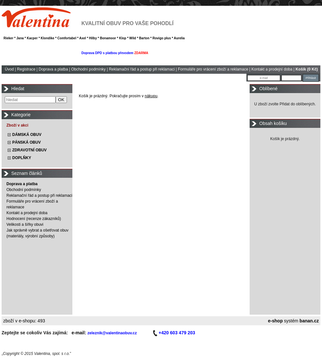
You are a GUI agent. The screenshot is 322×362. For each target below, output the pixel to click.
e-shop (275, 320)
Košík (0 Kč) (307, 69)
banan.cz (309, 320)
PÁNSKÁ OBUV (26, 142)
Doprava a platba (53, 69)
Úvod (9, 69)
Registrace (26, 69)
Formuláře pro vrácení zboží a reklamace (213, 69)
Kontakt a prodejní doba (272, 69)
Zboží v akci (17, 125)
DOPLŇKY (21, 158)
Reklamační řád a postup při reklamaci (142, 69)
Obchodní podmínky (88, 69)
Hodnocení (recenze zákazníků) (33, 218)
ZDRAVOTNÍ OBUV (29, 150)
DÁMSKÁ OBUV (26, 134)
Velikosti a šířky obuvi (24, 224)
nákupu (151, 96)
